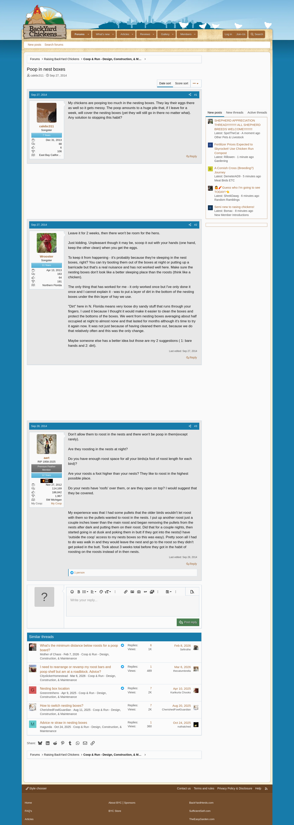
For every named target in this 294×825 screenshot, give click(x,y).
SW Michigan (54, 499)
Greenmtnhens (49, 693)
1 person (79, 572)
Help (258, 788)
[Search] (256, 34)
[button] (88, 34)
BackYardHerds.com (202, 801)
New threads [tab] (234, 112)
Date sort (165, 83)
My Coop (56, 503)
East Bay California (50, 155)
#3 (195, 426)
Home (28, 801)
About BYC (115, 801)
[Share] (190, 94)
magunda (46, 727)
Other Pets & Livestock (229, 137)
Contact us (184, 788)
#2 (195, 224)
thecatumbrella (182, 670)
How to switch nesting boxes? (61, 705)
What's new (103, 34)
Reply (193, 156)
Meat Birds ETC (224, 180)
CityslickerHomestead (54, 676)
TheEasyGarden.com (202, 816)
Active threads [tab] (257, 112)
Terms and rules (204, 788)
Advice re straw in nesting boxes (63, 722)
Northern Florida (52, 285)
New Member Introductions (231, 215)
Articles (124, 34)
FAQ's (29, 809)
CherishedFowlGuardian (55, 709)
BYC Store (115, 809)
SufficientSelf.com (200, 809)
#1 (195, 94)
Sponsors (131, 801)
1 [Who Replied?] (151, 666)
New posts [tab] (215, 112)
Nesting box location (55, 688)
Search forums (54, 44)
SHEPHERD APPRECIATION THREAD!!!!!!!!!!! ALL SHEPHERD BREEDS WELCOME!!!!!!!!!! (237, 125)
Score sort (181, 83)
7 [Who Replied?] (151, 688)
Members (185, 34)
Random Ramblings (227, 199)
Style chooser (36, 788)
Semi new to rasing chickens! (234, 207)
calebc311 (37, 75)
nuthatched (184, 726)
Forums (80, 34)
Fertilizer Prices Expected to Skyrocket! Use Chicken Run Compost (234, 149)
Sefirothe (185, 649)
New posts (34, 44)
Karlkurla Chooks (181, 692)
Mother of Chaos (50, 654)
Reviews (145, 34)
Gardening (221, 160)
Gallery (165, 34)
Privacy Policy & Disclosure (234, 788)
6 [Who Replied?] (151, 645)
